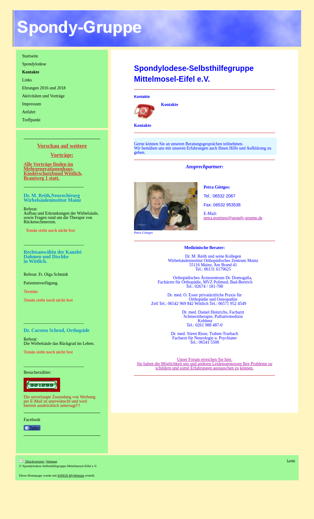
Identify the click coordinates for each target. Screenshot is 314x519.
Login (291, 460)
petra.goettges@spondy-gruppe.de (233, 218)
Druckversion (31, 461)
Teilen (32, 428)
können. (247, 368)
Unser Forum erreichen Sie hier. (204, 359)
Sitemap (51, 461)
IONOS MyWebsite (71, 475)
